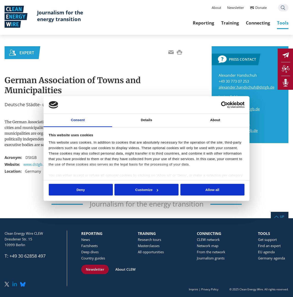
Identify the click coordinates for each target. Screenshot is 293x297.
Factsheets (89, 245)
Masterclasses (149, 245)
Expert (26, 52)
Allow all (212, 190)
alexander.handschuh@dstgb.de (246, 87)
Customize (146, 190)
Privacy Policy (209, 289)
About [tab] (215, 120)
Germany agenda (271, 258)
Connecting (258, 23)
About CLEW (125, 269)
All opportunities (151, 252)
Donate (261, 7)
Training (230, 23)
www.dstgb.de (35, 164)
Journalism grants (211, 258)
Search (283, 7)
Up (282, 216)
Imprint (193, 289)
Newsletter (235, 7)
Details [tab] (146, 120)
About (216, 7)
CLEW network (208, 239)
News (85, 239)
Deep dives (90, 252)
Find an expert (269, 245)
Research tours (149, 239)
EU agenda (266, 252)
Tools (282, 23)
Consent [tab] (78, 120)
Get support (267, 239)
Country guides (93, 258)
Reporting (203, 23)
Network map (207, 245)
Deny (80, 190)
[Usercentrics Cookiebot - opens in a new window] (224, 104)
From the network (211, 252)
